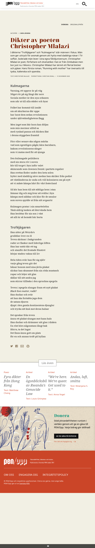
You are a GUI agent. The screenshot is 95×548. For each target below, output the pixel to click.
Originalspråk (76, 74)
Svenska (64, 74)
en (78, 5)
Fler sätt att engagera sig (66, 497)
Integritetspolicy (55, 530)
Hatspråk (14, 83)
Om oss (9, 530)
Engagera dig (28, 530)
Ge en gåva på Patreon (73, 489)
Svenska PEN (24, 538)
